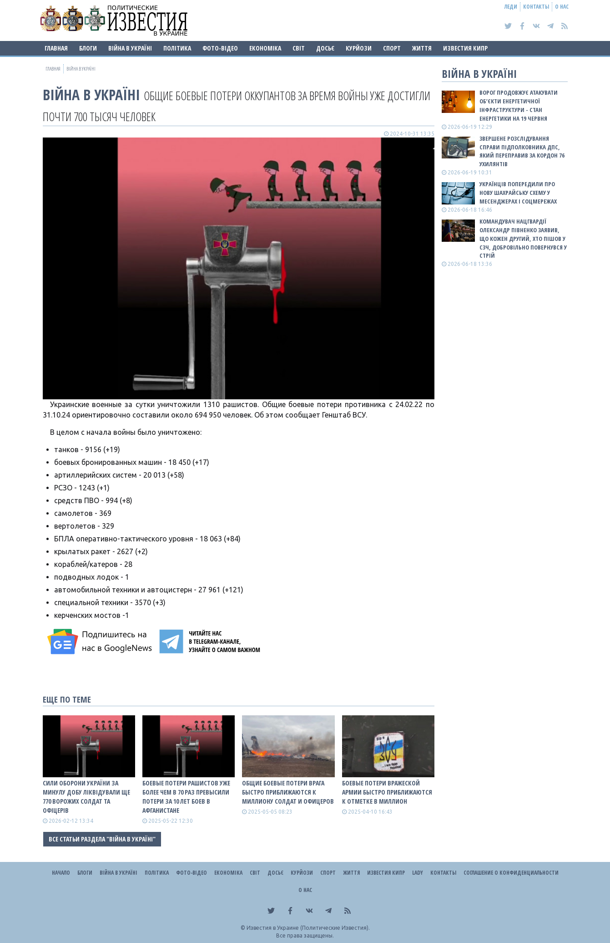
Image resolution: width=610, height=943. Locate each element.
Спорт (392, 48)
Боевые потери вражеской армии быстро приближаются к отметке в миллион (387, 792)
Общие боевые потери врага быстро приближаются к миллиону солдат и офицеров (288, 792)
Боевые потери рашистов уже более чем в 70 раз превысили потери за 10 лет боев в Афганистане (186, 797)
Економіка (265, 48)
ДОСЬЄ (325, 48)
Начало (61, 873)
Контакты (536, 6)
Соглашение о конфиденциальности (511, 873)
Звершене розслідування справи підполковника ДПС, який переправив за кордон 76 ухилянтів (522, 151)
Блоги (88, 48)
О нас (562, 6)
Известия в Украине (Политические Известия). (308, 928)
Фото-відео (220, 48)
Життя (422, 48)
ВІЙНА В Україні (130, 48)
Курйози (359, 48)
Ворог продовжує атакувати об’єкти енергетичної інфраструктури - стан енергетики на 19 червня (518, 105)
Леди (510, 6)
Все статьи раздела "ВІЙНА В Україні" (102, 839)
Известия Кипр (465, 48)
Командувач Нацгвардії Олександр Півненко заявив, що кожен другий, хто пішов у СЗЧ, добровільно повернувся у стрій (523, 238)
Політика (177, 48)
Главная (56, 48)
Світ (298, 48)
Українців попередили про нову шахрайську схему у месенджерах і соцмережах (518, 192)
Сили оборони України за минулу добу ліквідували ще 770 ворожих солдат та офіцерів (86, 797)
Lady (417, 873)
